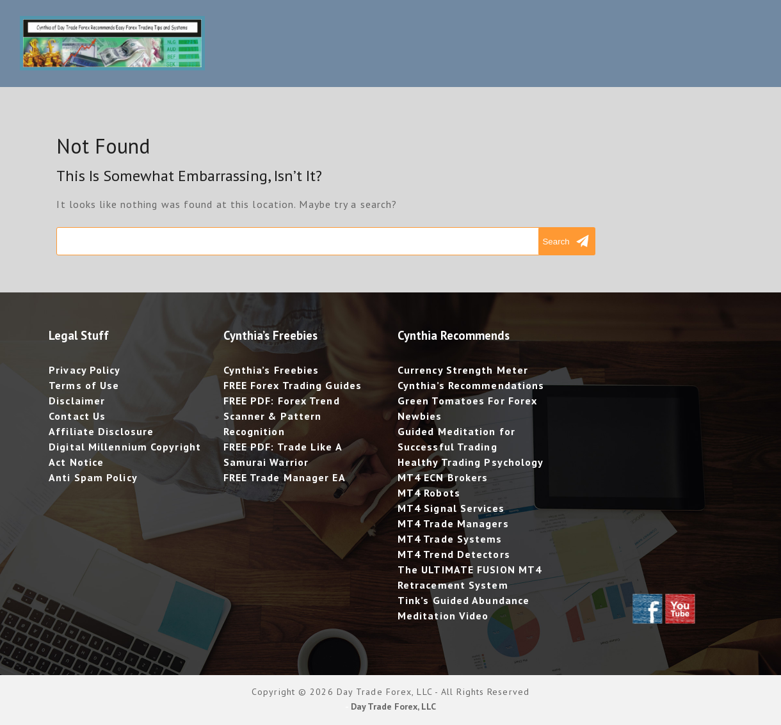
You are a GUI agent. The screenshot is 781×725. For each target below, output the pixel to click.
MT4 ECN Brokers (443, 477)
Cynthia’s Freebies (271, 369)
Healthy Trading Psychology (471, 462)
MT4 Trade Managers (453, 523)
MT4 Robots (429, 492)
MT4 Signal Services (451, 508)
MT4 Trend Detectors (454, 554)
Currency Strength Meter (463, 369)
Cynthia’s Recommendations (471, 385)
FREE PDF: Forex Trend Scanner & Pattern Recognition (281, 416)
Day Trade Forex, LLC (393, 706)
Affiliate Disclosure (101, 431)
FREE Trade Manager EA (284, 477)
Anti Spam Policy (93, 477)
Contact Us (77, 416)
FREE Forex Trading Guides (292, 385)
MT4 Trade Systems (450, 538)
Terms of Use (84, 385)
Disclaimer (77, 400)
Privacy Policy (84, 369)
